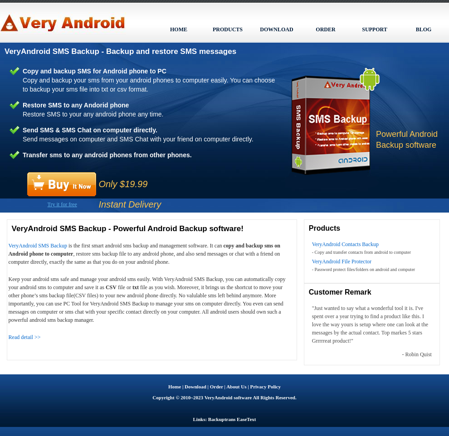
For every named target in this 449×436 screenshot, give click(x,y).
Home (174, 386)
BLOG (424, 29)
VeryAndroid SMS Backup (38, 245)
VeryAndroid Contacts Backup (345, 244)
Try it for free (62, 204)
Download (195, 386)
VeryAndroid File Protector (341, 261)
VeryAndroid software (228, 397)
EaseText (246, 419)
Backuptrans (222, 419)
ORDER (325, 29)
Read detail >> (25, 337)
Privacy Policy (265, 386)
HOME (178, 29)
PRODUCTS (228, 29)
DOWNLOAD (276, 29)
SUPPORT (374, 29)
